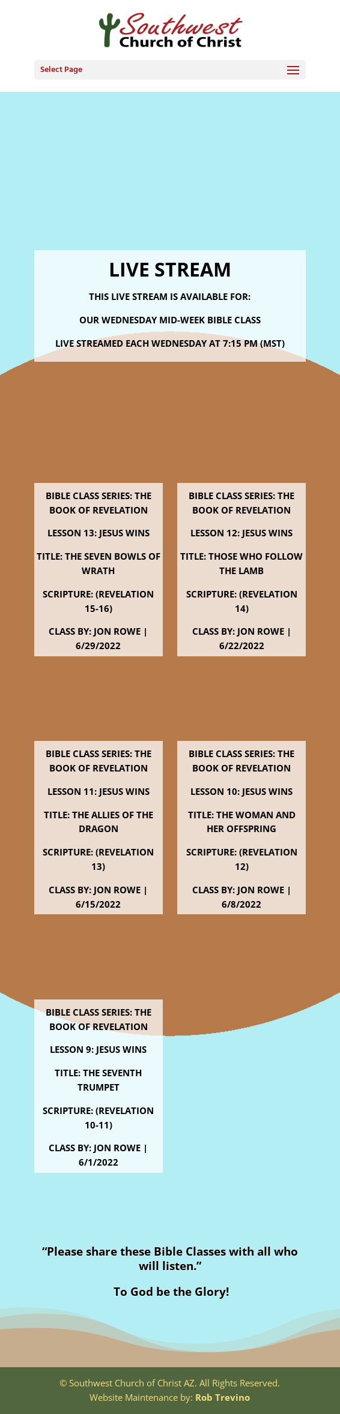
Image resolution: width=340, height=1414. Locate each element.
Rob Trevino (222, 1397)
